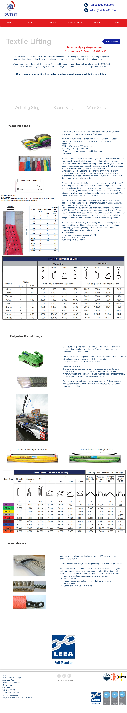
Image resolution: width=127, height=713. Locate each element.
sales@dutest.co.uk (13, 692)
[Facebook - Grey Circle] (59, 676)
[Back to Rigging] (111, 41)
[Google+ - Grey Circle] (69, 676)
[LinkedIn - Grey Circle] (64, 676)
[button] (117, 13)
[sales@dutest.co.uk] (102, 4)
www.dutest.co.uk (10, 695)
